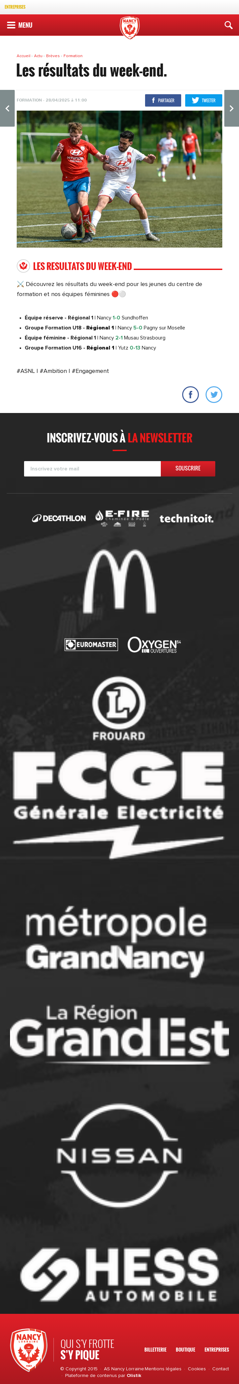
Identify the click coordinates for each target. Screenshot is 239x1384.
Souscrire (188, 468)
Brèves (53, 56)
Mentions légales (163, 1369)
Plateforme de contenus (91, 1375)
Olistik (134, 1375)
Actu (38, 56)
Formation (73, 56)
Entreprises (15, 7)
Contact (220, 1369)
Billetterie (155, 1349)
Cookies (197, 1369)
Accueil (24, 56)
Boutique (185, 1349)
